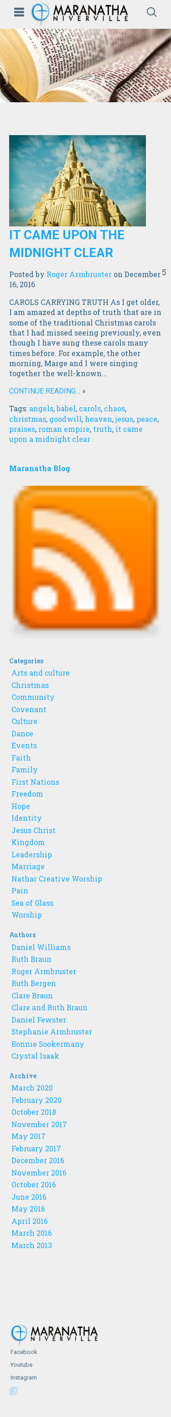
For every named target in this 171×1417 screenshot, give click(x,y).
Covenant (29, 709)
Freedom (27, 793)
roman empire (64, 429)
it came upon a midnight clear (76, 434)
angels (41, 408)
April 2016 (29, 1221)
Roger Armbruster (79, 274)
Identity (26, 818)
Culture (24, 721)
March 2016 (31, 1233)
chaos (114, 408)
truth (102, 429)
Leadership (31, 854)
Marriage (28, 866)
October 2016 (33, 1184)
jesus (124, 419)
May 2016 (28, 1208)
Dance (22, 733)
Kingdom (28, 842)
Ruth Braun (31, 959)
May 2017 (28, 1136)
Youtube (20, 1364)
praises (22, 429)
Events (24, 745)
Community (33, 697)
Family (24, 769)
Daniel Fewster (38, 1019)
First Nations (35, 782)
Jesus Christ (33, 830)
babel (66, 408)
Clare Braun (32, 995)
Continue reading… (44, 391)
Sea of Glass (32, 903)
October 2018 (33, 1112)
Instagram (23, 1377)
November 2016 (39, 1172)
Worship (26, 914)
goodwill (65, 419)
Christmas (30, 685)
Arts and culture (40, 672)
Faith (21, 757)
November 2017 (39, 1124)
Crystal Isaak (35, 1055)
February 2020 (36, 1100)
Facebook (23, 1352)
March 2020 (32, 1087)
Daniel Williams (41, 947)
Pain (19, 890)
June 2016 (29, 1197)
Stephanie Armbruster (51, 1031)
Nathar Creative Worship (56, 878)
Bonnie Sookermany (47, 1044)
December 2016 (37, 1160)
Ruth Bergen (33, 983)
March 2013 (31, 1245)
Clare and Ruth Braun (49, 1007)
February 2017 (36, 1148)
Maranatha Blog (39, 468)
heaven (98, 419)
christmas (27, 419)
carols (90, 408)
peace (146, 419)
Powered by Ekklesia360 (14, 1391)
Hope (20, 806)
